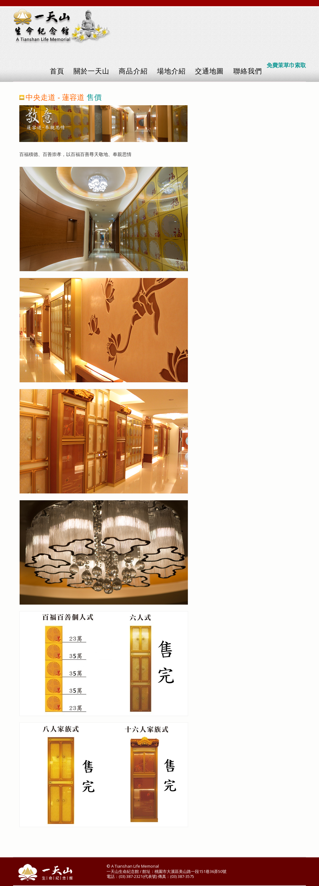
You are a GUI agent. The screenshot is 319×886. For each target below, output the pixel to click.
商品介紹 (133, 71)
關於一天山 (92, 71)
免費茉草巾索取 (286, 65)
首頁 (57, 71)
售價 (94, 97)
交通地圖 (209, 71)
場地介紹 (171, 71)
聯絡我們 (247, 71)
